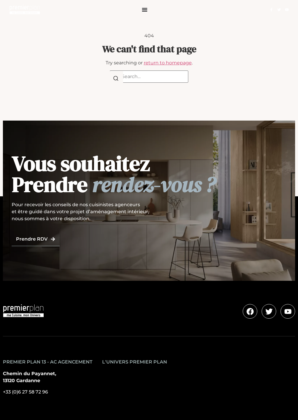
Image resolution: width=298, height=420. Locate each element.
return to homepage (168, 63)
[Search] (116, 79)
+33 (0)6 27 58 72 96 (25, 392)
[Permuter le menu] (145, 10)
